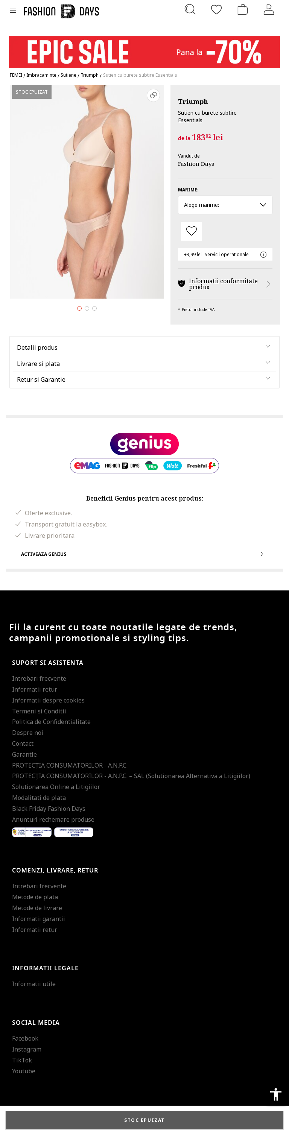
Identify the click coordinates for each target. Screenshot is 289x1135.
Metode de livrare (37, 908)
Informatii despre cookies (48, 700)
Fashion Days (196, 163)
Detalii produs (37, 347)
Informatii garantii (38, 919)
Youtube (23, 1071)
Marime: (188, 190)
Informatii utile (34, 984)
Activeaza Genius (144, 554)
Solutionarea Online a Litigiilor (56, 787)
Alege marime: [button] (225, 204)
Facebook (25, 1038)
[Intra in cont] (269, 9)
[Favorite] (216, 9)
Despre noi (27, 732)
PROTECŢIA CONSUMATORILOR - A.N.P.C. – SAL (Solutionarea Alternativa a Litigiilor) (131, 776)
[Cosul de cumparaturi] (242, 9)
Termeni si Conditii (39, 711)
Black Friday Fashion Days (48, 808)
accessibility (275, 1094)
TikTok (22, 1060)
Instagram (26, 1049)
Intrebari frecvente (39, 678)
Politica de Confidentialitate (51, 722)
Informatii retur (34, 689)
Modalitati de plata (39, 798)
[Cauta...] (190, 9)
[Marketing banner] (144, 48)
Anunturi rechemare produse (53, 819)
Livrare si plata (38, 364)
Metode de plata (35, 897)
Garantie (24, 754)
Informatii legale (45, 968)
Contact (22, 743)
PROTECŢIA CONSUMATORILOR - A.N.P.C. (70, 765)
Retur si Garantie (41, 379)
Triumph (193, 101)
